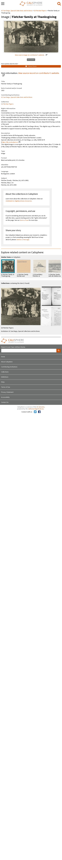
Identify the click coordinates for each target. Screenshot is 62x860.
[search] (59, 4)
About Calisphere (7, 362)
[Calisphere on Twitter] (35, 412)
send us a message (22, 240)
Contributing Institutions (9, 367)
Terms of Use (5, 387)
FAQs (3, 382)
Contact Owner (31, 66)
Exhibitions (4, 377)
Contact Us (4, 402)
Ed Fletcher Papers (40, 11)
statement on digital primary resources (19, 201)
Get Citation (31, 60)
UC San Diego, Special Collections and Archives (17, 11)
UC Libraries (40, 407)
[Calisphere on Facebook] (39, 412)
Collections (5, 372)
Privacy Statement (7, 392)
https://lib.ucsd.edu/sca (10, 142)
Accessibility (5, 397)
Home (3, 357)
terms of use (24, 220)
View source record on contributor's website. (38, 73)
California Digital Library (36, 409)
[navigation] (2, 4)
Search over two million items (13, 347)
